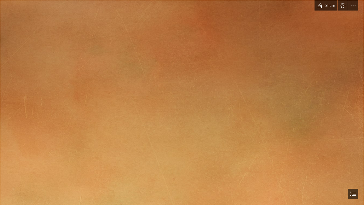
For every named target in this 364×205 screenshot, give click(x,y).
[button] (326, 5)
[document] (182, 102)
